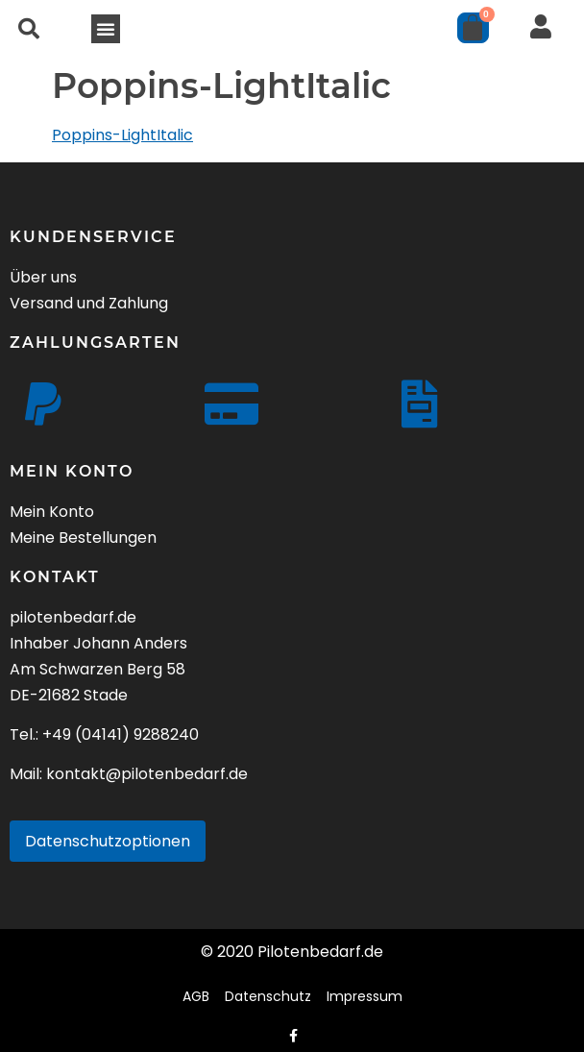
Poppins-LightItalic (122, 135)
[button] (29, 29)
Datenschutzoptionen (107, 841)
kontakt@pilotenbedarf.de (147, 774)
